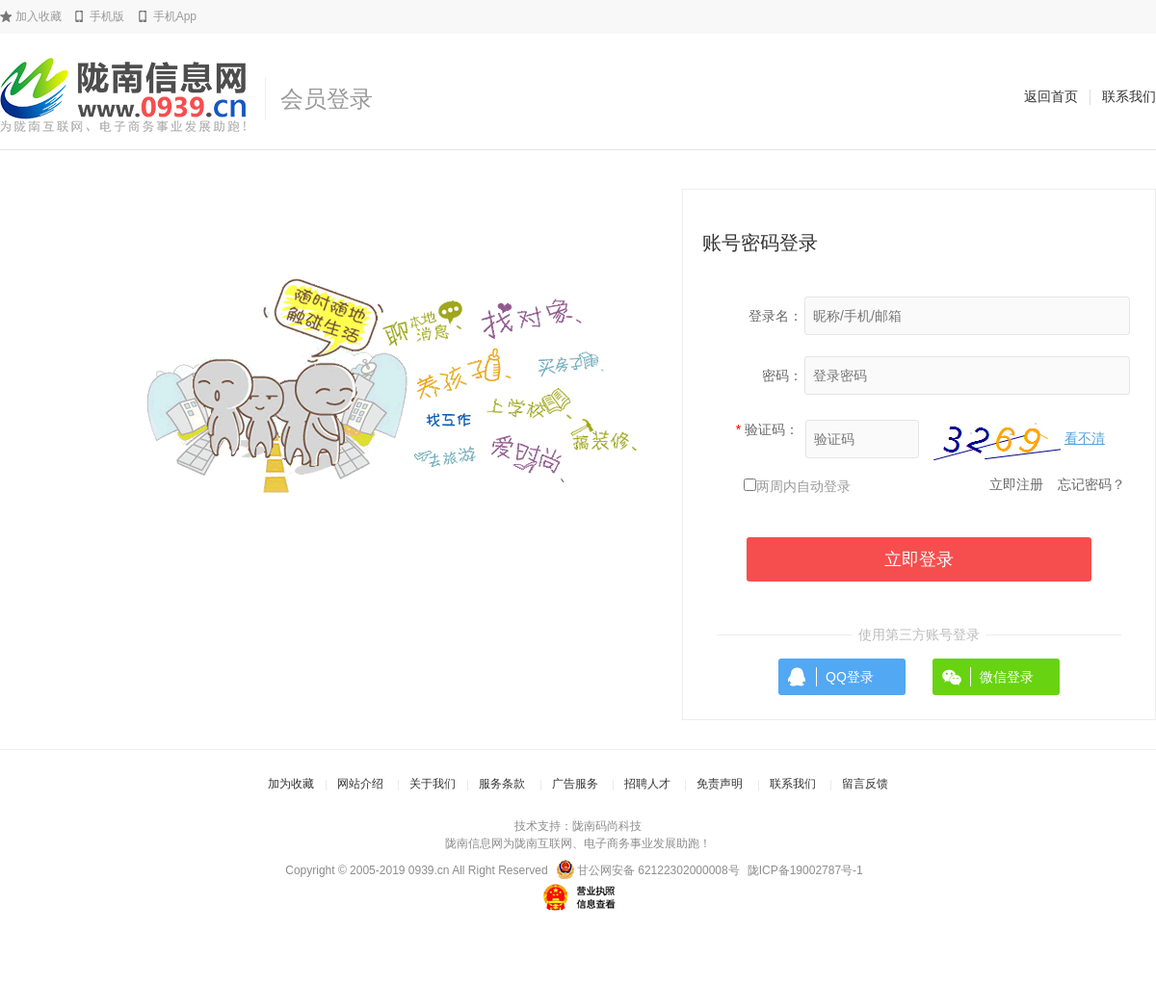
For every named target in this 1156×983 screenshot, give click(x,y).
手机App (175, 16)
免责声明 (719, 783)
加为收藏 (291, 783)
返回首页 (1051, 96)
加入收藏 (38, 16)
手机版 (107, 16)
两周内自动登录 (803, 486)
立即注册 (1016, 484)
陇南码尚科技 (607, 826)
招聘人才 (647, 783)
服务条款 (502, 783)
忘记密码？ (1091, 484)
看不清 (1084, 438)
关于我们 (432, 783)
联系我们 (1129, 96)
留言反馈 (865, 783)
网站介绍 (360, 783)
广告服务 (575, 783)
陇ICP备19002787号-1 (805, 870)
